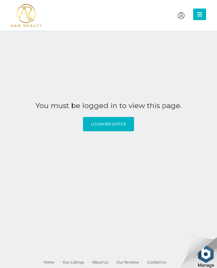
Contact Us (156, 262)
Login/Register (108, 123)
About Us (100, 262)
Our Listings (73, 262)
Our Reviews (127, 262)
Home (49, 262)
